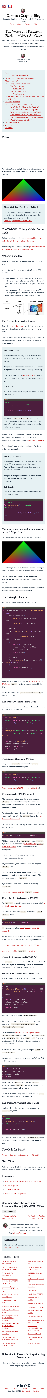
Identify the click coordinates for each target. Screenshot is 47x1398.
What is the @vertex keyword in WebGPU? (25, 115)
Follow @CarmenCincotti (21, 1233)
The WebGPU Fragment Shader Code (21, 120)
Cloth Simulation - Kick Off (36, 1307)
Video (7, 73)
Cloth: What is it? (33, 1290)
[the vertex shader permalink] (3, 351)
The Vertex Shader (17, 86)
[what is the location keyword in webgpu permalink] (1, 898)
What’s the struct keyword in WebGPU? (24, 107)
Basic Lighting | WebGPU (35, 1294)
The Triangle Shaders (12, 102)
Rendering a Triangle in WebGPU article (18, 221)
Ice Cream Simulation (34, 1343)
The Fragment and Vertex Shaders (20, 83)
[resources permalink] (1, 1176)
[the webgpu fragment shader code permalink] (1, 1103)
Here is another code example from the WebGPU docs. (21, 945)
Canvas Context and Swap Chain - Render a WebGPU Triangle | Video (10, 1281)
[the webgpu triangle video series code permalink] (1, 229)
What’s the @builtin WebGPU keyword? (24, 109)
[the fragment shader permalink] (3, 456)
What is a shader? (11, 81)
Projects (27, 24)
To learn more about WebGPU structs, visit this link (20, 788)
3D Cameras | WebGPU (34, 1334)
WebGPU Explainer (11, 1185)
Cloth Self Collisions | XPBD (10, 1306)
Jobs (35, 24)
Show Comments (9, 1211)
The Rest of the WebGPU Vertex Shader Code (26, 117)
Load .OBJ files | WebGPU (35, 1303)
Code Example (18, 89)
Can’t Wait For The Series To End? (20, 76)
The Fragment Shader (18, 91)
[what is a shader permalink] (1, 256)
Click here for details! (11, 1247)
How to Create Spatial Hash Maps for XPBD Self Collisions (10, 1326)
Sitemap (42, 1388)
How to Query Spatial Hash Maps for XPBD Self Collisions (10, 1318)
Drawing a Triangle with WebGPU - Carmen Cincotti (23, 1181)
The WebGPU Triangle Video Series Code (19, 78)
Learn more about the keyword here (19, 951)
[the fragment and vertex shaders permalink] (1, 321)
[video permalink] (1, 137)
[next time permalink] (1, 1161)
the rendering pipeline (36, 440)
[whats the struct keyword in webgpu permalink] (1, 759)
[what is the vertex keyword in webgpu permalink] (1, 957)
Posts (12, 24)
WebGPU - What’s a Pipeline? (15, 1193)
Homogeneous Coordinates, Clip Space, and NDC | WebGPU (35, 1328)
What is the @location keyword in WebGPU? (26, 112)
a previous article (18, 326)
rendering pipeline (28, 375)
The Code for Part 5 (12, 122)
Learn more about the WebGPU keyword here (22, 892)
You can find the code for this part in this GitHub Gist (21, 1155)
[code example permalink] (3, 387)
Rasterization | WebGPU (35, 1316)
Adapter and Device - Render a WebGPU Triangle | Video (10, 1289)
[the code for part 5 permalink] (1, 1149)
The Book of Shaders (12, 1189)
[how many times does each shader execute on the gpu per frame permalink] (1, 529)
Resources (9, 128)
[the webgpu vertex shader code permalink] (1, 701)
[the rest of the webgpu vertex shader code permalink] (1, 973)
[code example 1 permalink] (3, 487)
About (19, 24)
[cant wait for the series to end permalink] (3, 207)
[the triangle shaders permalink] (1, 597)
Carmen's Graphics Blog (23, 15)
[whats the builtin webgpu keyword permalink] (1, 794)
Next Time (8, 125)
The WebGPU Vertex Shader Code (20, 104)
